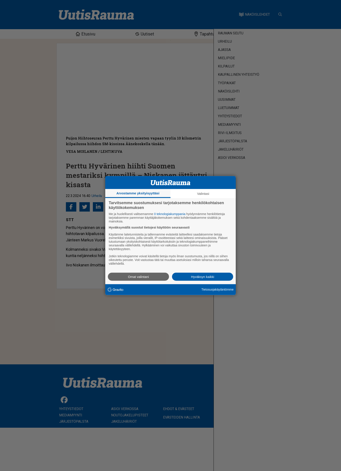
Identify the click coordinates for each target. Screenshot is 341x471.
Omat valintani (138, 276)
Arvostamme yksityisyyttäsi (137, 193)
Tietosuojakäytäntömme (217, 289)
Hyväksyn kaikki (202, 276)
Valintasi (203, 193)
